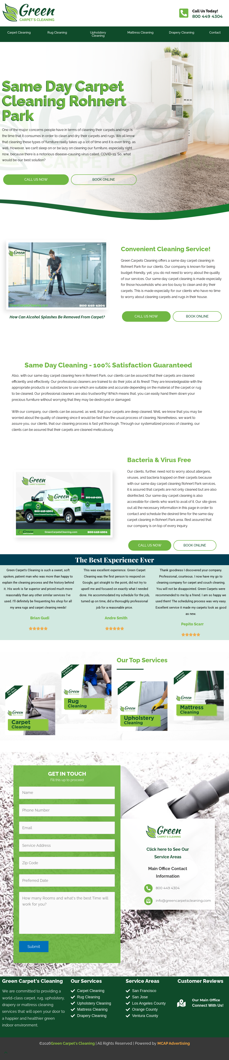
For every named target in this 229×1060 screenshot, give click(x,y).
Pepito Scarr (192, 624)
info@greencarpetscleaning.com (183, 901)
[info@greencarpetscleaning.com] (148, 901)
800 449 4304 (207, 16)
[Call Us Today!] (184, 13)
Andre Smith (116, 618)
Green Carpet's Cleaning (73, 1043)
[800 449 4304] (148, 888)
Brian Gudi (39, 618)
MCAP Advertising (173, 1043)
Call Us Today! (205, 11)
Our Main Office (206, 1000)
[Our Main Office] (181, 1003)
